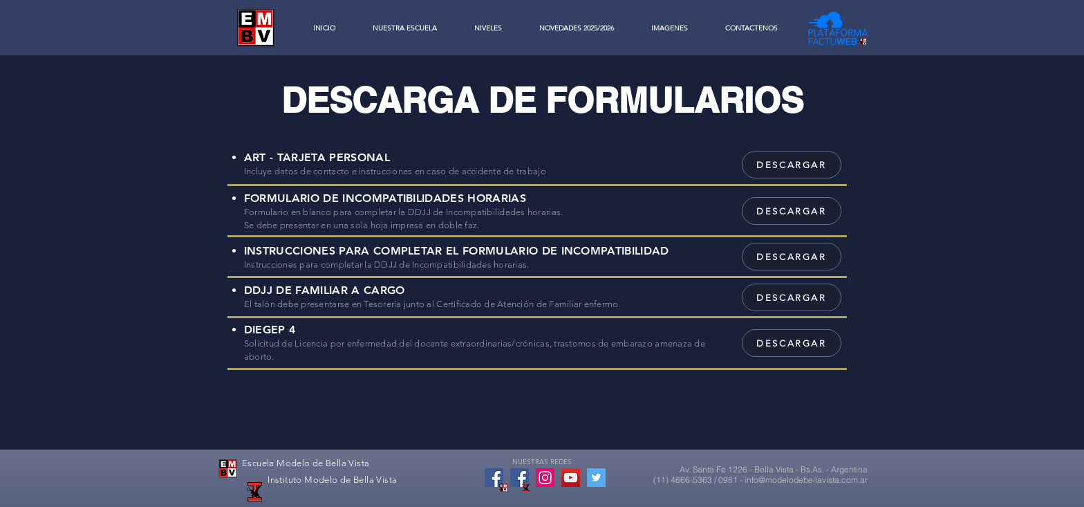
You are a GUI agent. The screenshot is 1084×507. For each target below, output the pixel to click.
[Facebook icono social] (494, 477)
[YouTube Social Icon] (570, 477)
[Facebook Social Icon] (519, 477)
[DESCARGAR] (791, 164)
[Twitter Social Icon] (596, 477)
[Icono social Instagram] (545, 477)
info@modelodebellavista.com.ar (806, 479)
